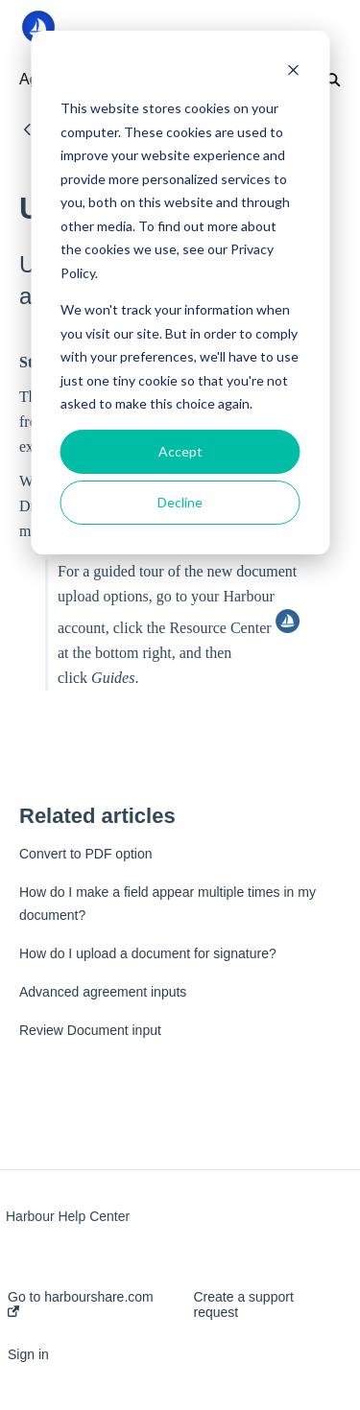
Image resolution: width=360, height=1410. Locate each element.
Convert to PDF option (86, 853)
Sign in (28, 1354)
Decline (180, 502)
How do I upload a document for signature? (147, 953)
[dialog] (180, 292)
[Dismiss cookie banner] (293, 72)
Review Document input (90, 1030)
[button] (314, 27)
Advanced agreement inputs (102, 991)
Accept (180, 451)
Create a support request (244, 1304)
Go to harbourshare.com (81, 1303)
